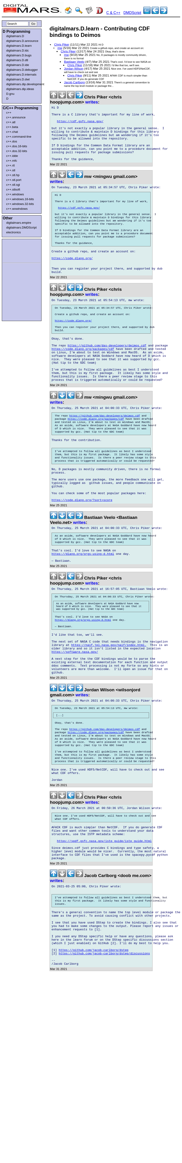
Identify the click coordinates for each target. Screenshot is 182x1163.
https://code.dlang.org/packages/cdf (83, 381)
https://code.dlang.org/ (72, 280)
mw (60, 48)
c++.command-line (18, 136)
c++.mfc (11, 160)
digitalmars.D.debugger (22, 69)
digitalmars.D (15, 36)
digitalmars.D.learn (19, 45)
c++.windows (15, 194)
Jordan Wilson (73, 68)
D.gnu (10, 93)
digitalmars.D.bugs (18, 55)
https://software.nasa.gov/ (75, 721)
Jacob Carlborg (74, 82)
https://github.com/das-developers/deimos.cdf (107, 377)
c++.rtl (10, 165)
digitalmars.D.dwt (18, 79)
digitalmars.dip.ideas (20, 89)
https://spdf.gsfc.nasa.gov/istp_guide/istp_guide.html (104, 931)
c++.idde (12, 156)
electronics (13, 232)
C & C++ (113, 13)
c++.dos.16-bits (16, 146)
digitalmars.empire (18, 222)
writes (91, 102)
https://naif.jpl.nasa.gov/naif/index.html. (108, 712)
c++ (8, 112)
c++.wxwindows (17, 208)
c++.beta (12, 127)
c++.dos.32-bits (16, 151)
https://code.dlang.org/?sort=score (82, 553)
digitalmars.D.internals (21, 74)
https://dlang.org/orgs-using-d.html (83, 612)
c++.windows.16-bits (20, 199)
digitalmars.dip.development (22, 84)
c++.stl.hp (12, 175)
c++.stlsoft (13, 189)
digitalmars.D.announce (22, 41)
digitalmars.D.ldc (17, 50)
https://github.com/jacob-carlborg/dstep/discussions (104, 1059)
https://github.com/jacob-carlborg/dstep (93, 1055)
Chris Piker (61, 44)
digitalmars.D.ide (17, 65)
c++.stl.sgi (13, 184)
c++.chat (12, 131)
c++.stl (10, 170)
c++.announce (16, 117)
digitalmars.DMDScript (21, 227)
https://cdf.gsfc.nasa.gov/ (80, 125)
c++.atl (10, 122)
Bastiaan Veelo (74, 61)
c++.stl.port (13, 180)
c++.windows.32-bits (20, 204)
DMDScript (132, 13)
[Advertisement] (16, 250)
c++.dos (11, 141)
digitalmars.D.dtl (17, 60)
